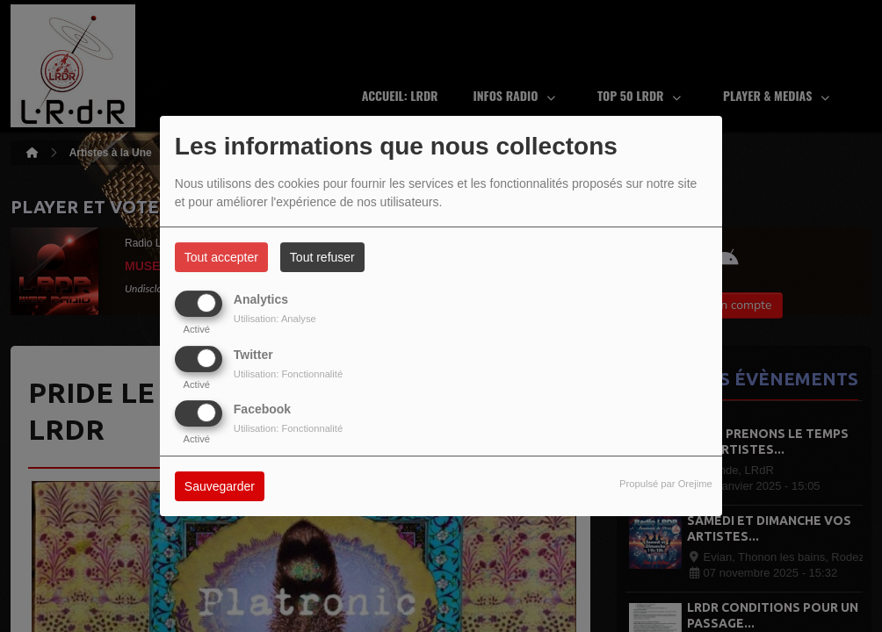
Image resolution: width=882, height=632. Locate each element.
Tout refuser (322, 257)
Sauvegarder (219, 486)
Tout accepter (221, 257)
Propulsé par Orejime (665, 483)
